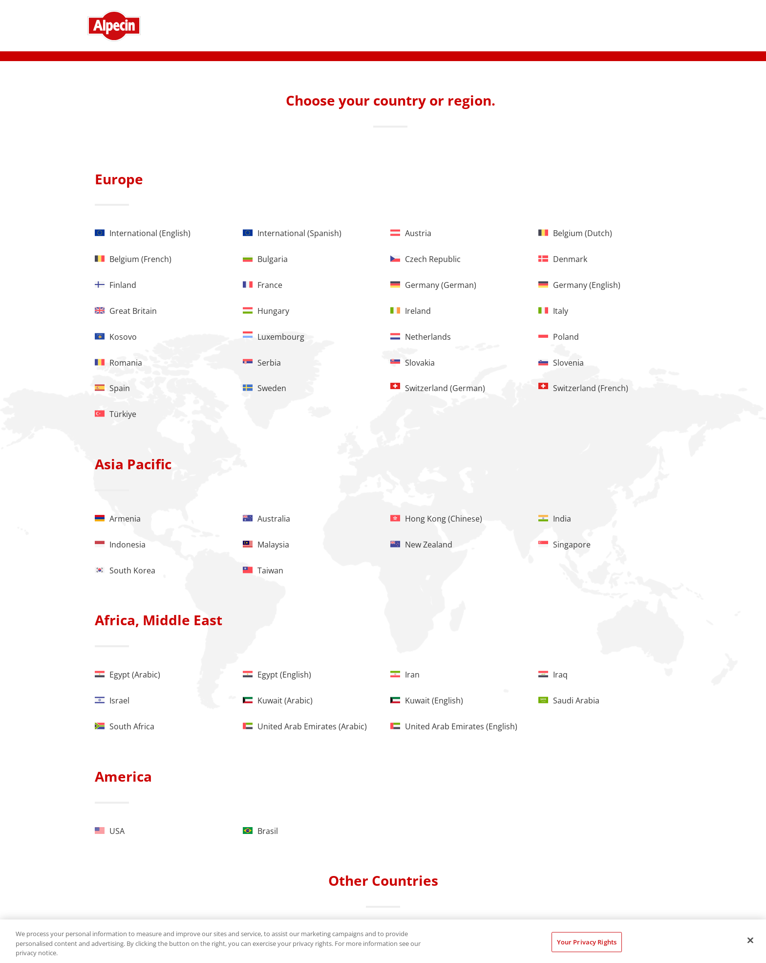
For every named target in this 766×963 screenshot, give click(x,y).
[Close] (750, 940)
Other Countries (383, 880)
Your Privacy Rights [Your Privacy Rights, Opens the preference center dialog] (587, 941)
